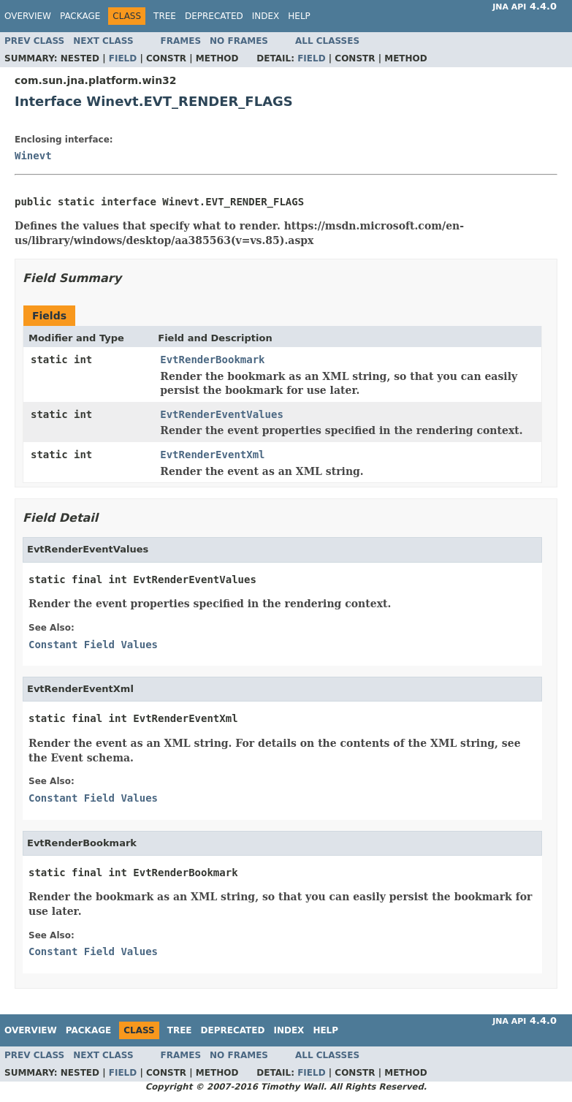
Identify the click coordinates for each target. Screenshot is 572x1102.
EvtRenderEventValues (221, 414)
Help (299, 16)
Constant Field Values (93, 644)
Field (123, 58)
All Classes (327, 41)
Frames (181, 41)
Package (80, 16)
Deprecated (214, 16)
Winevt (33, 156)
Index (266, 16)
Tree (164, 16)
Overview (27, 16)
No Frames (239, 41)
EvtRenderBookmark (212, 359)
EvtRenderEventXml (212, 454)
